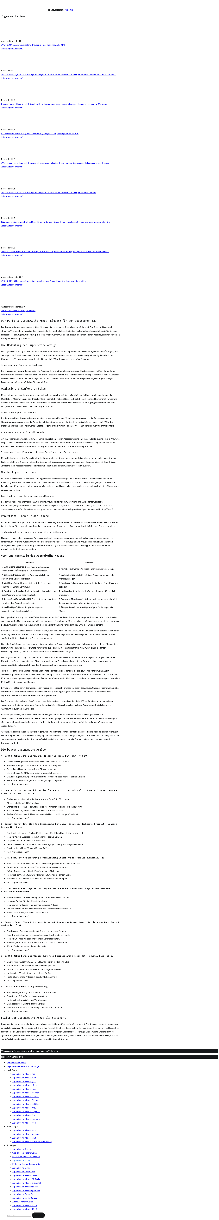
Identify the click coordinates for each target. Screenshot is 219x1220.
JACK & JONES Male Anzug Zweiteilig (18, 310)
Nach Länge (12, 1126)
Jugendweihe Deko (21, 1168)
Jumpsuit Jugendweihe (22, 1201)
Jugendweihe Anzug (21, 1160)
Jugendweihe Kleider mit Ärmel (26, 1183)
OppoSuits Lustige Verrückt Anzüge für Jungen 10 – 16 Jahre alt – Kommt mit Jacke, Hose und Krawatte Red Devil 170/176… (58, 74)
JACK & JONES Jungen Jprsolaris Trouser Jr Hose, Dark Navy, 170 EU (33, 45)
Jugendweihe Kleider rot (23, 1074)
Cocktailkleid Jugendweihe (24, 1153)
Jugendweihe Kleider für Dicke (26, 1179)
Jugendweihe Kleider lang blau (26, 1111)
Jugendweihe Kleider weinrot (25, 1092)
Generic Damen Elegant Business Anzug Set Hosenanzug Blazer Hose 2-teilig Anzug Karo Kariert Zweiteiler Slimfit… (55, 251)
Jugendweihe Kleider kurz (24, 1130)
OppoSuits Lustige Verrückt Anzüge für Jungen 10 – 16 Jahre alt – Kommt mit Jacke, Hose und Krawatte (48, 192)
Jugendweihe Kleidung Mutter (26, 1190)
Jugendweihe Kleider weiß (24, 1122)
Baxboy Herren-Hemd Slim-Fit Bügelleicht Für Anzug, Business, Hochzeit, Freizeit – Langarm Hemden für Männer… (54, 104)
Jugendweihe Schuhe (21, 1149)
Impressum (6, 1056)
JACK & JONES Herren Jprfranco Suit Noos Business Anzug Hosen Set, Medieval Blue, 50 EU (43, 281)
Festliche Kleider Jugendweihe (26, 1156)
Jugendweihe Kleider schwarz (25, 1096)
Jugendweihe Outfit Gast (23, 1194)
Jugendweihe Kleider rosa (24, 1089)
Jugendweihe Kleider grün (24, 1081)
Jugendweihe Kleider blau (24, 1077)
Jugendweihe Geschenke (23, 1171)
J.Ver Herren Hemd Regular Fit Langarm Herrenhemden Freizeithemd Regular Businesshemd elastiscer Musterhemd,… (55, 163)
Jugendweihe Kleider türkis (24, 1085)
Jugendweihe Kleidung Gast (25, 1186)
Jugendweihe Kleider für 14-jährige (23, 1066)
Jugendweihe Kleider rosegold (26, 1119)
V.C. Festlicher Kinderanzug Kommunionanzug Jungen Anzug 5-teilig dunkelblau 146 (39, 133)
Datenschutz (17, 1056)
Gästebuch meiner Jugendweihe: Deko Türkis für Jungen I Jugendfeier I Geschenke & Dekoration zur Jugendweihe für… (55, 222)
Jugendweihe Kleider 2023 (24, 1209)
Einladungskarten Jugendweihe (26, 1164)
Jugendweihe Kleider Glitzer (25, 1100)
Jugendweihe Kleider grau (24, 1107)
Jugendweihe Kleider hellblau (25, 1104)
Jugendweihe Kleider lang (24, 1137)
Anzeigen (69, 9)
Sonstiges (11, 1145)
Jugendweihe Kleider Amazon (25, 1175)
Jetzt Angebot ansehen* (12, 48)
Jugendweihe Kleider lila (23, 1115)
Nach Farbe (12, 1070)
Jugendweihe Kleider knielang (26, 1134)
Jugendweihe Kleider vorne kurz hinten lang (32, 1141)
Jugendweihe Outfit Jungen (24, 1198)
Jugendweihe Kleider (16, 1062)
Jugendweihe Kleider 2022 (24, 1205)
